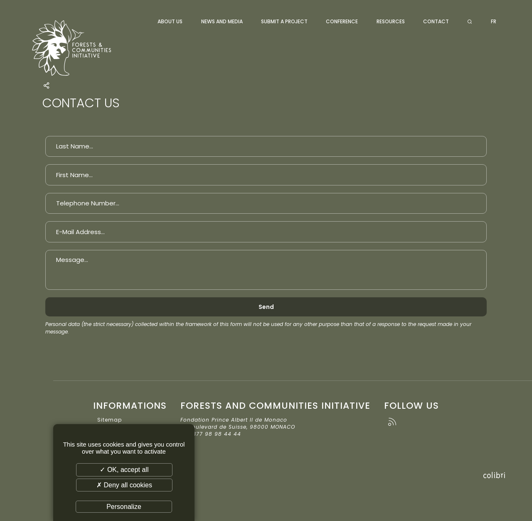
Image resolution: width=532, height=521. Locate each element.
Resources (391, 21)
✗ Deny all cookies (124, 485)
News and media (222, 21)
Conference (342, 21)
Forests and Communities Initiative (81, 48)
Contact (436, 21)
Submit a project (284, 21)
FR (493, 21)
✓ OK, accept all (124, 469)
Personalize (123, 506)
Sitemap (109, 419)
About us (170, 21)
